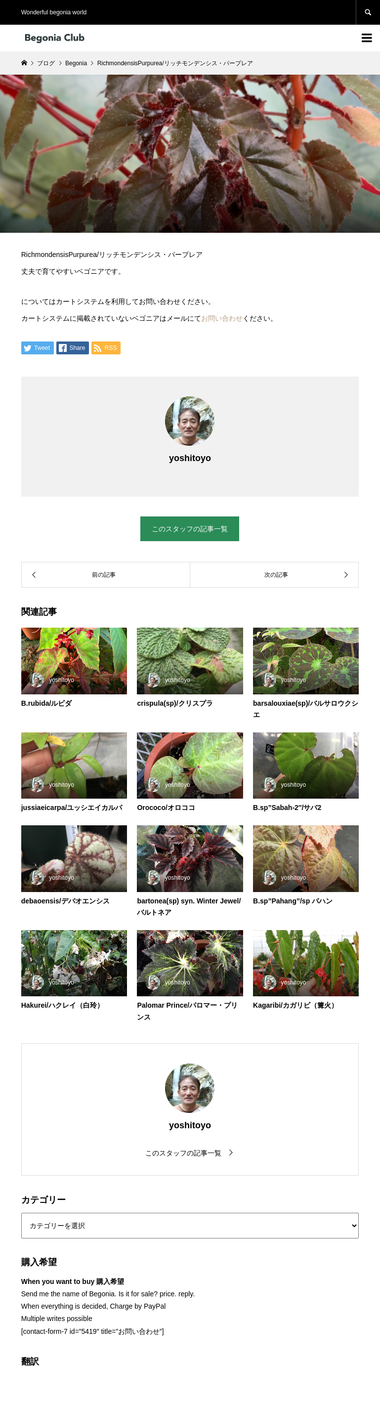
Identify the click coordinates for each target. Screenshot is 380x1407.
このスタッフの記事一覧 (190, 529)
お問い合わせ (222, 318)
